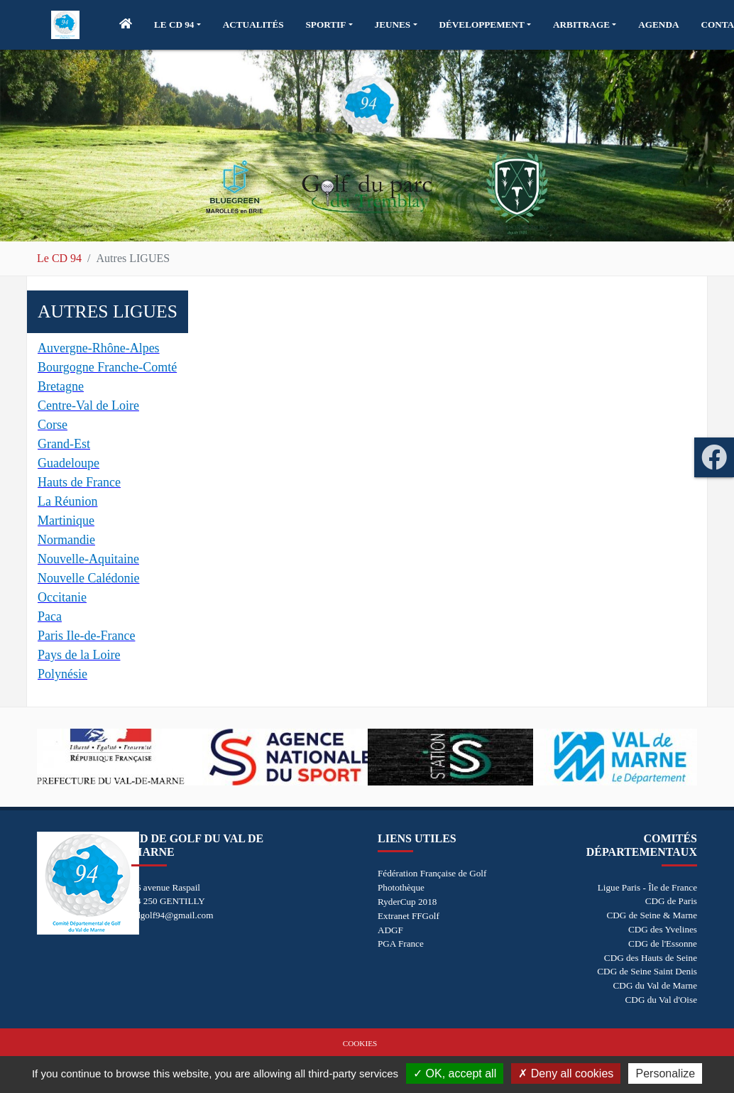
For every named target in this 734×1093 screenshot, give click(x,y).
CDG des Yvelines (662, 929)
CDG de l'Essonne (662, 943)
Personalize (665, 1073)
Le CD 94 (59, 258)
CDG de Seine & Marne (652, 915)
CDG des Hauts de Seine (650, 957)
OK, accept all (454, 1073)
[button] (177, 25)
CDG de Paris (671, 901)
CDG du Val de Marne (655, 985)
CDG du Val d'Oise (661, 999)
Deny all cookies (565, 1073)
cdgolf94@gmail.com (172, 915)
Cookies (360, 1043)
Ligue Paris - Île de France (647, 887)
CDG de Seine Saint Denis (647, 971)
